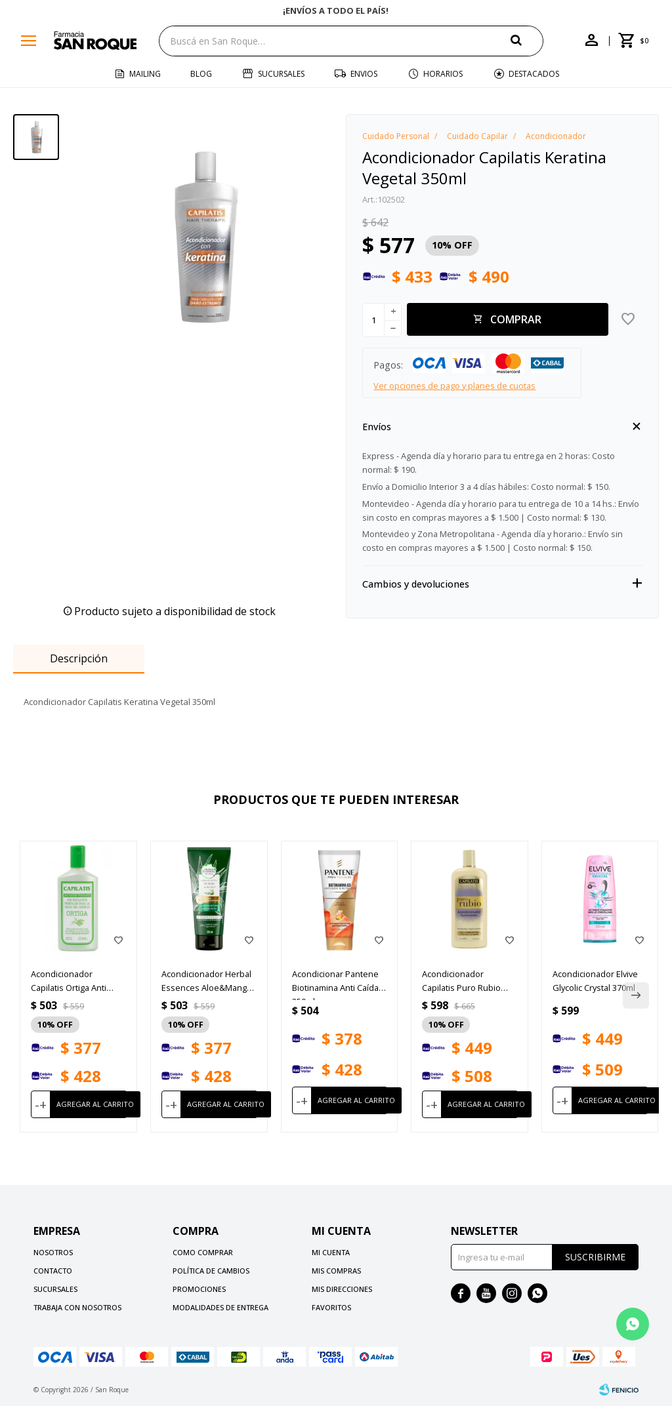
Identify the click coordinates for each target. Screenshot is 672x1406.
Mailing (145, 73)
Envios (363, 73)
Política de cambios (211, 1270)
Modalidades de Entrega (220, 1307)
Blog (201, 73)
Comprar (515, 319)
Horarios (443, 73)
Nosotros (53, 1252)
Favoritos (331, 1307)
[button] (527, 40)
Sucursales (281, 73)
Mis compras (336, 1270)
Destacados (534, 73)
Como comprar (203, 1252)
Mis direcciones (342, 1289)
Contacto (52, 1270)
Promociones (199, 1289)
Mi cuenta (331, 1252)
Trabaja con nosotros (77, 1307)
